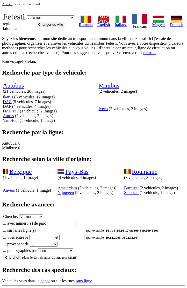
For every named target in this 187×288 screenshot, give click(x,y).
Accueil (7, 4)
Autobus (13, 85)
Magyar (158, 23)
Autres (8, 115)
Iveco (103, 108)
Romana (85, 23)
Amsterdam (67, 188)
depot (45, 281)
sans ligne (84, 281)
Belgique (20, 171)
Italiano (121, 23)
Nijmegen (65, 192)
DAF (7, 106)
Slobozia (131, 192)
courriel (149, 52)
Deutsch (176, 23)
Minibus (109, 85)
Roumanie (144, 171)
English (103, 23)
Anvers (9, 190)
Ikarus (8, 97)
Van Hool (11, 120)
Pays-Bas (76, 171)
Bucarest (131, 188)
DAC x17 (11, 111)
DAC (7, 101)
